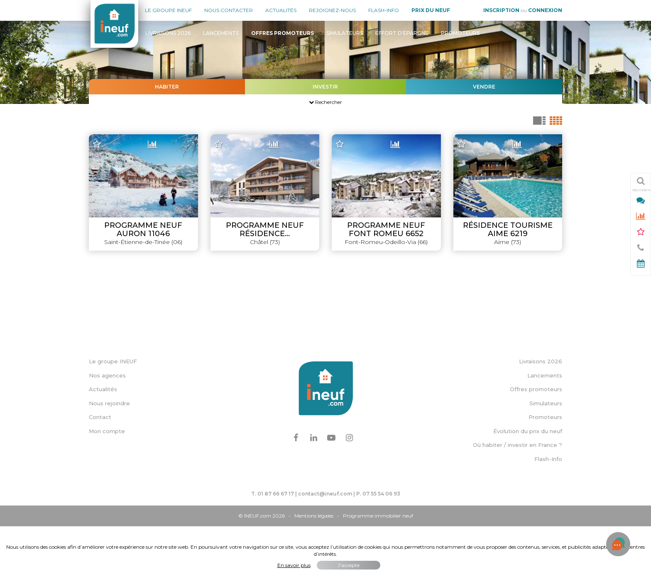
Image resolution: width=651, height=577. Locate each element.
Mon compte (107, 482)
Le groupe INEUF (113, 412)
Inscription (501, 10)
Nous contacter (228, 10)
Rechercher (325, 102)
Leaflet (391, 375)
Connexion (545, 10)
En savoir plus (294, 565)
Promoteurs (460, 33)
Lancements (221, 33)
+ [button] (100, 141)
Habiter (167, 87)
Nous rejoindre (109, 454)
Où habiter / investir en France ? (517, 496)
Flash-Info (383, 10)
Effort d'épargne (401, 33)
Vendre (484, 87)
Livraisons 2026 (168, 33)
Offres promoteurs (536, 440)
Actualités (280, 10)
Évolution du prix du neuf (527, 482)
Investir (325, 87)
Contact (100, 468)
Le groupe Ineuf (168, 10)
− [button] (100, 154)
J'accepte (349, 565)
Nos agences (107, 426)
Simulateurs (344, 33)
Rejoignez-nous (332, 10)
